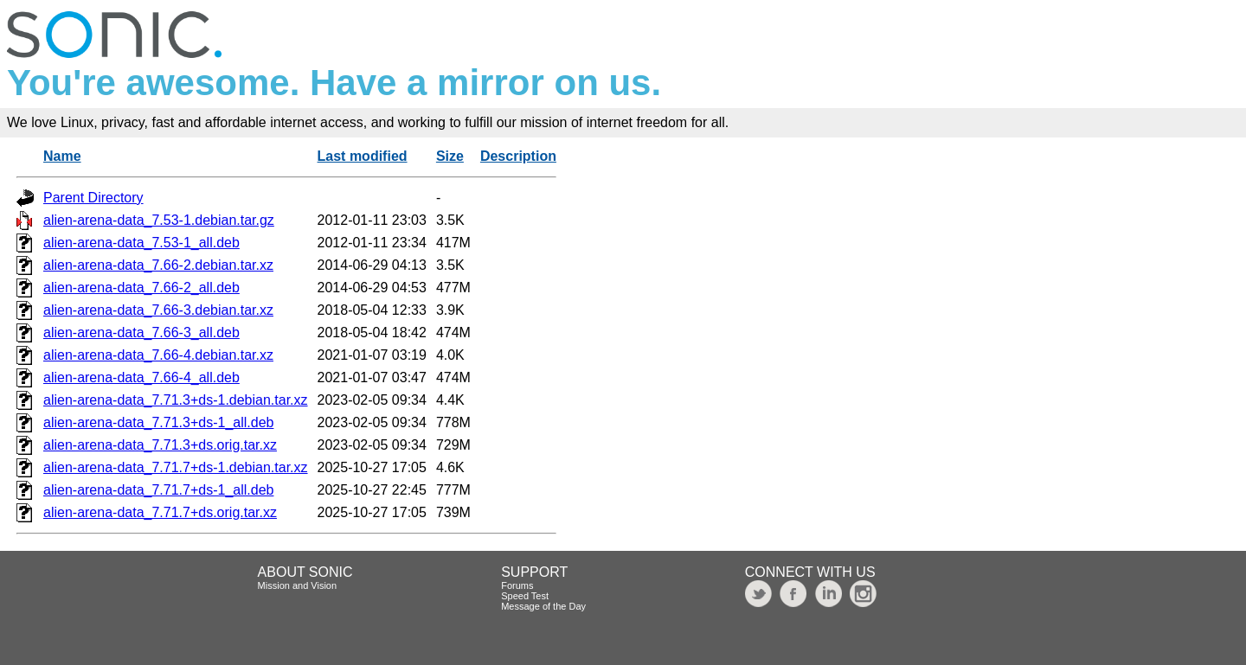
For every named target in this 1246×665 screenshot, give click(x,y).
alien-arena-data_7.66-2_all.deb (141, 287)
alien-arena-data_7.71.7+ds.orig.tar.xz (160, 512)
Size (450, 156)
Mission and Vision (297, 585)
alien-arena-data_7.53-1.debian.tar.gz (158, 220)
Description (518, 156)
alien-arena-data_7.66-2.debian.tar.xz (158, 265)
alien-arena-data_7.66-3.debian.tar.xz (158, 310)
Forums (517, 585)
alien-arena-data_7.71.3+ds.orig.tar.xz (160, 445)
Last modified (363, 156)
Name (62, 156)
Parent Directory (93, 197)
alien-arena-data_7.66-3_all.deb (141, 332)
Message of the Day (543, 606)
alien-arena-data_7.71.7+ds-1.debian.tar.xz (175, 467)
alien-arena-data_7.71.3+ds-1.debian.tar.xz (175, 400)
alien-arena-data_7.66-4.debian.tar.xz (158, 355)
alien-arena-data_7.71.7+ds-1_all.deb (158, 490)
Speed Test (525, 596)
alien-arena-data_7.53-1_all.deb (141, 242)
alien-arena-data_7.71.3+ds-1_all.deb (158, 422)
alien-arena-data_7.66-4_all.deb (141, 377)
